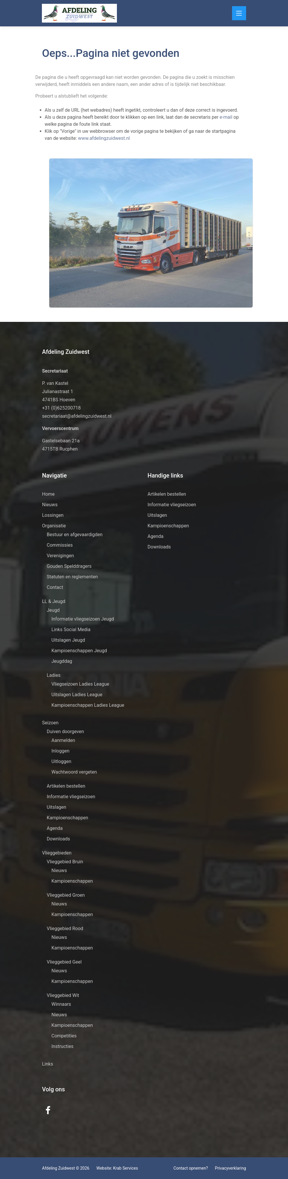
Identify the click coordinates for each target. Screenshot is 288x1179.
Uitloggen (61, 761)
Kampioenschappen (67, 817)
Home (48, 494)
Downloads (58, 839)
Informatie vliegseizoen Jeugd (83, 619)
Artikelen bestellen (66, 786)
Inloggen (61, 751)
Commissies (60, 545)
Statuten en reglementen (72, 577)
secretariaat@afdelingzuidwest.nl (77, 416)
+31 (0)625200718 (61, 408)
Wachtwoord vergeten (74, 772)
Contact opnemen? (190, 1168)
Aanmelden (63, 740)
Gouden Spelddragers (69, 566)
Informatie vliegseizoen (71, 796)
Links (47, 1064)
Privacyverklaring (230, 1168)
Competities (64, 1036)
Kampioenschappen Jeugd (79, 650)
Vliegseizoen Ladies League (80, 684)
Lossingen (53, 515)
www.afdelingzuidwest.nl (94, 138)
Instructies (63, 1046)
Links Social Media (71, 629)
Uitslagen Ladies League (77, 694)
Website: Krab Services (117, 1168)
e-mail (217, 117)
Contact (55, 587)
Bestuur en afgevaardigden (75, 534)
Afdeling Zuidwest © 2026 (65, 1168)
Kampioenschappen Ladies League (88, 705)
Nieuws (50, 504)
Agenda (55, 828)
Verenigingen (60, 555)
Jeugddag (62, 661)
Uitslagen (57, 807)
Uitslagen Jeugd (68, 640)
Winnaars (61, 1004)
